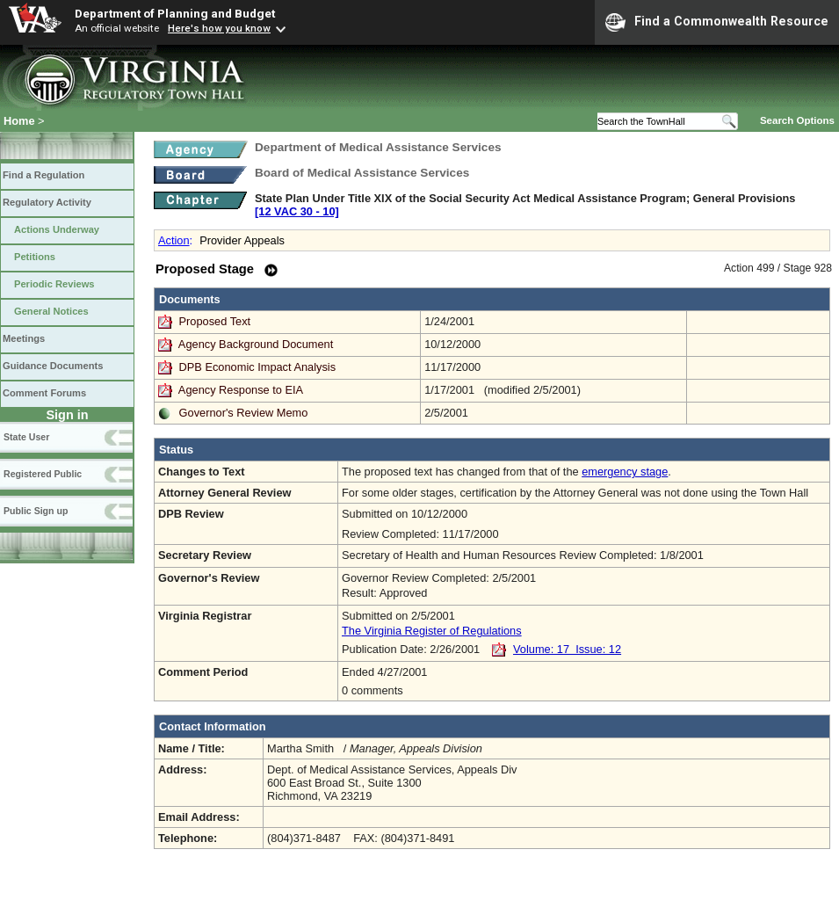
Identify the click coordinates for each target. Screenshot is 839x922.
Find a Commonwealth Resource (716, 22)
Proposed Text (216, 321)
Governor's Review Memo (243, 412)
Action (174, 240)
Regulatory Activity (47, 202)
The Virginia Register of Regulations (432, 630)
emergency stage (625, 471)
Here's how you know (219, 28)
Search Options (797, 120)
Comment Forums (44, 393)
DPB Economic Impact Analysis (257, 367)
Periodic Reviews (54, 284)
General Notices (51, 311)
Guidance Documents (53, 365)
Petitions (34, 256)
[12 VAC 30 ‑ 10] (297, 211)
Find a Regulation (43, 175)
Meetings (24, 338)
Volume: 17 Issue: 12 (567, 649)
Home (19, 120)
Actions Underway (56, 229)
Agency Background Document (255, 344)
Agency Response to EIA (240, 389)
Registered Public (43, 473)
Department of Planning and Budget (175, 13)
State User (26, 437)
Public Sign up (36, 510)
